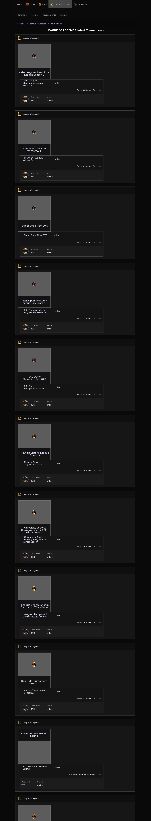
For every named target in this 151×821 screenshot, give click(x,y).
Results (34, 15)
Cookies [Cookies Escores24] (132, 811)
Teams (63, 15)
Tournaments (49, 15)
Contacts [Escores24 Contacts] (124, 811)
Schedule (22, 15)
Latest (20, 4)
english (22, 812)
